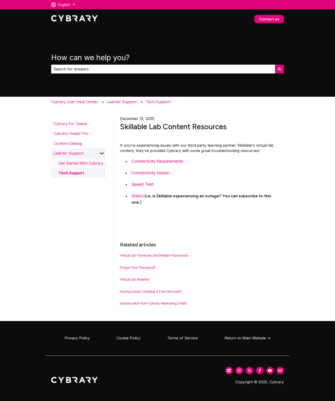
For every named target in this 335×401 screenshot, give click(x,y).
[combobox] (163, 69)
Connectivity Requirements (157, 161)
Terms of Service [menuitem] (182, 338)
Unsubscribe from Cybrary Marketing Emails (153, 303)
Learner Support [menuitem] (68, 153)
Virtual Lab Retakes (135, 279)
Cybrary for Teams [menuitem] (70, 123)
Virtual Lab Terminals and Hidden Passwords (154, 255)
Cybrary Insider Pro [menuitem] (71, 133)
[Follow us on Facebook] (259, 370)
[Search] (279, 69)
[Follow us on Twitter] (249, 370)
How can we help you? (90, 57)
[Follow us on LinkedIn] (229, 370)
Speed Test (142, 184)
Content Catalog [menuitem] (68, 143)
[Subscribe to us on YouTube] (270, 370)
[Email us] (280, 370)
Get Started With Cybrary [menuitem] (81, 163)
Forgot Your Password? (138, 267)
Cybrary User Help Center (74, 101)
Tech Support (158, 101)
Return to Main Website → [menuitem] (247, 338)
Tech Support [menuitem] (71, 173)
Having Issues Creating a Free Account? (150, 291)
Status (137, 195)
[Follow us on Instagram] (239, 370)
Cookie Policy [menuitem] (129, 338)
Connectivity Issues (150, 172)
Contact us (269, 19)
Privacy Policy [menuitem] (77, 338)
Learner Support (122, 101)
